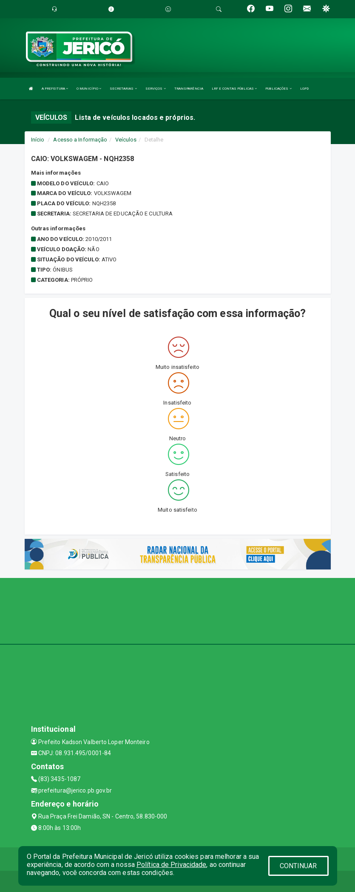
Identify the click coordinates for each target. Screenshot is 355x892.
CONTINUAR (298, 866)
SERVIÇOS (155, 89)
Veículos (126, 139)
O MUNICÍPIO (89, 89)
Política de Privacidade (171, 865)
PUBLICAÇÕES (278, 89)
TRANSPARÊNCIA (188, 89)
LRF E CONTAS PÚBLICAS (234, 89)
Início (38, 139)
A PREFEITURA (55, 89)
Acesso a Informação (80, 139)
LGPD (304, 89)
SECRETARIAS (123, 89)
